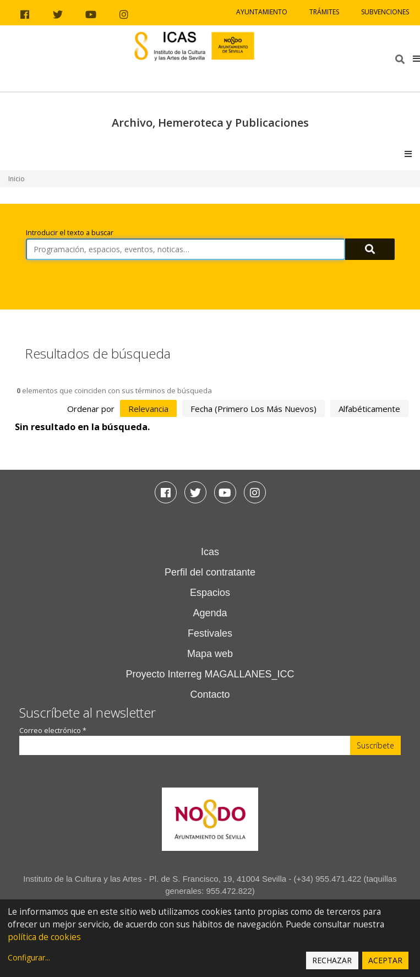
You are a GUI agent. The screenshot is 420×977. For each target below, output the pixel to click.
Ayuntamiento (261, 12)
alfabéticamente (369, 408)
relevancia (148, 408)
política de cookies (44, 937)
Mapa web (210, 653)
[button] (416, 58)
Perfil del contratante (210, 572)
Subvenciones (385, 12)
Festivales (210, 633)
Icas (210, 551)
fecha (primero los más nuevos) (253, 408)
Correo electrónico (52, 730)
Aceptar (385, 960)
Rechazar (332, 960)
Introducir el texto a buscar (69, 233)
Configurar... (29, 957)
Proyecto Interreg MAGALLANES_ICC (210, 674)
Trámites (324, 12)
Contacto (210, 694)
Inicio (16, 178)
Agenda (210, 612)
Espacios (210, 592)
